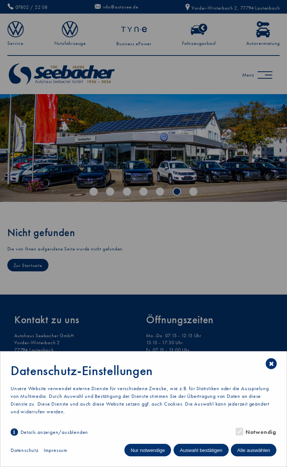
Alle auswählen (253, 450)
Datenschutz (25, 450)
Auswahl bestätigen (201, 450)
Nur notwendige (148, 450)
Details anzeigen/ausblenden (54, 432)
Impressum (56, 450)
